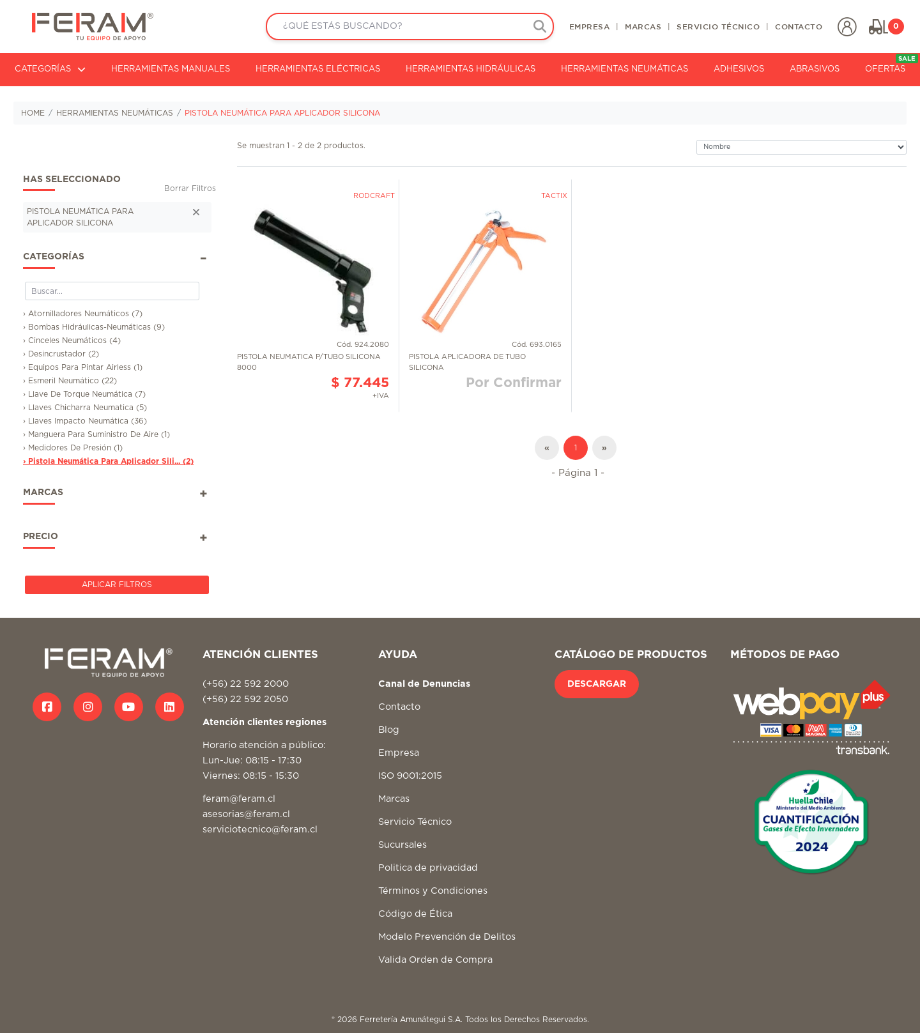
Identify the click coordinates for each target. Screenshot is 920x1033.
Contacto (399, 707)
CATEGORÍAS (50, 69)
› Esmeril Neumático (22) (70, 381)
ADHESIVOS (739, 69)
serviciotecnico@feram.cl (260, 829)
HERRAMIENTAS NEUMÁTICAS (624, 69)
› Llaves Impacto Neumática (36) (85, 421)
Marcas (394, 799)
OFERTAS (891, 63)
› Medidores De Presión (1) (73, 448)
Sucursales (402, 845)
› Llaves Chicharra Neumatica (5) (85, 407)
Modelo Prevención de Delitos (447, 937)
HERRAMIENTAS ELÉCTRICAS (318, 69)
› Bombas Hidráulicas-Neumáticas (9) (94, 327)
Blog (388, 730)
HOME (33, 113)
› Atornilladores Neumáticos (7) (82, 314)
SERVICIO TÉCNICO (718, 26)
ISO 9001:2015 (410, 776)
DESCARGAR (596, 684)
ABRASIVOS (814, 69)
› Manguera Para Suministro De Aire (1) (96, 434)
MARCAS (643, 26)
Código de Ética (415, 914)
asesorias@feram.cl (246, 814)
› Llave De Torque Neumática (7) (84, 394)
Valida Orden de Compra (435, 960)
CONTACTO (798, 26)
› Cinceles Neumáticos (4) (72, 340)
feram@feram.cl (239, 799)
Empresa (398, 753)
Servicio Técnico (415, 822)
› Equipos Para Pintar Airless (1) (82, 367)
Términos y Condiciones (432, 891)
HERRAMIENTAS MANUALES (170, 69)
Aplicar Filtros (117, 584)
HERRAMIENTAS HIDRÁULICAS (470, 69)
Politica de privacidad (428, 868)
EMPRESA (589, 26)
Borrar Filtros (190, 188)
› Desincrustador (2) (61, 354)
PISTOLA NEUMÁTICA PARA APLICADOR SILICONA (282, 113)
